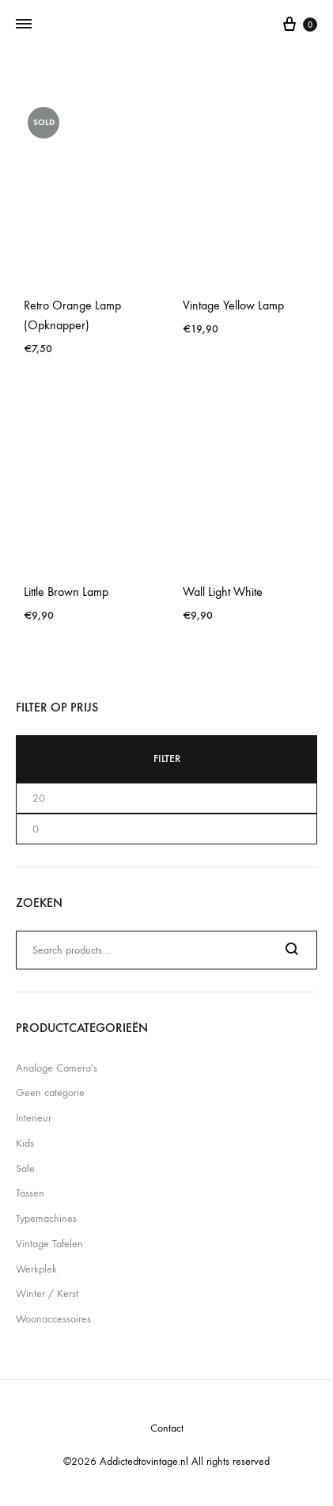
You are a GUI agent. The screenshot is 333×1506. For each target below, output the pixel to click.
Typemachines (46, 1218)
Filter (166, 758)
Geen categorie (50, 1092)
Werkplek (36, 1269)
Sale (25, 1168)
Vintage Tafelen (49, 1243)
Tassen (30, 1193)
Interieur (33, 1118)
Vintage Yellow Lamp (233, 305)
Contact (167, 1428)
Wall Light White (223, 591)
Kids (25, 1143)
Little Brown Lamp (66, 591)
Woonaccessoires (53, 1319)
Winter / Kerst (47, 1293)
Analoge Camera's (56, 1068)
